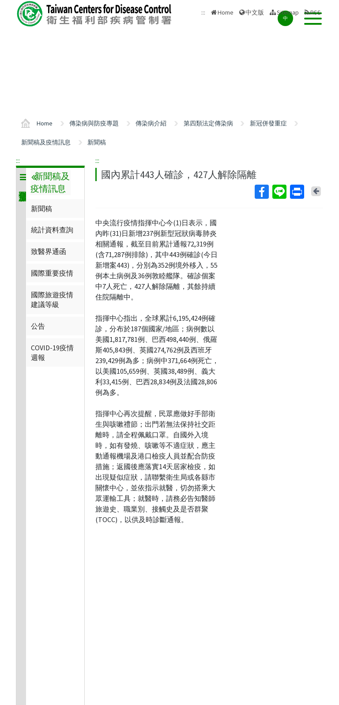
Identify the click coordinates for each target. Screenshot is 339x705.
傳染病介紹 (151, 123)
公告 (38, 326)
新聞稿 (96, 142)
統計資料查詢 (52, 229)
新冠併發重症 (268, 123)
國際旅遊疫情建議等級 (52, 299)
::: (18, 160)
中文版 (254, 12)
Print (296, 192)
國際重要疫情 (52, 273)
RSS (315, 12)
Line (278, 192)
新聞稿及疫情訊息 (46, 142)
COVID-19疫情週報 (52, 352)
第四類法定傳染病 (208, 123)
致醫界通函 (48, 251)
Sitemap (288, 12)
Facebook (261, 192)
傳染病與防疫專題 (94, 123)
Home (226, 12)
